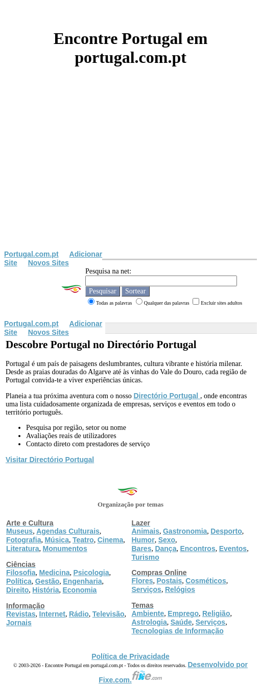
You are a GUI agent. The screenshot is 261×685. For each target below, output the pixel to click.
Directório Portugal (166, 396)
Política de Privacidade (130, 656)
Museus (19, 531)
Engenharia (82, 581)
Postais (169, 581)
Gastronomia (185, 531)
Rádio (79, 614)
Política (19, 581)
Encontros (197, 548)
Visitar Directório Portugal (50, 459)
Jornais (19, 623)
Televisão (108, 614)
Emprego (183, 613)
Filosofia (21, 572)
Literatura (22, 548)
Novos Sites (48, 263)
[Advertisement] (130, 173)
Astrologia (149, 622)
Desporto (226, 531)
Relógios (180, 589)
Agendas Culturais (68, 531)
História (45, 590)
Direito (17, 590)
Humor (143, 540)
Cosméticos (205, 581)
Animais (145, 531)
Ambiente (148, 613)
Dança (165, 548)
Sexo (166, 540)
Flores (142, 581)
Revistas (21, 614)
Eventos (233, 548)
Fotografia (23, 540)
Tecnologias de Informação (178, 631)
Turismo (145, 557)
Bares (142, 548)
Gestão (47, 581)
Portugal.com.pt (31, 254)
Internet (52, 614)
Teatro (83, 540)
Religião (216, 613)
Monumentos (65, 548)
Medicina (54, 572)
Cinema (111, 540)
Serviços (146, 589)
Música (56, 540)
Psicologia (91, 572)
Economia (79, 590)
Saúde (181, 622)
